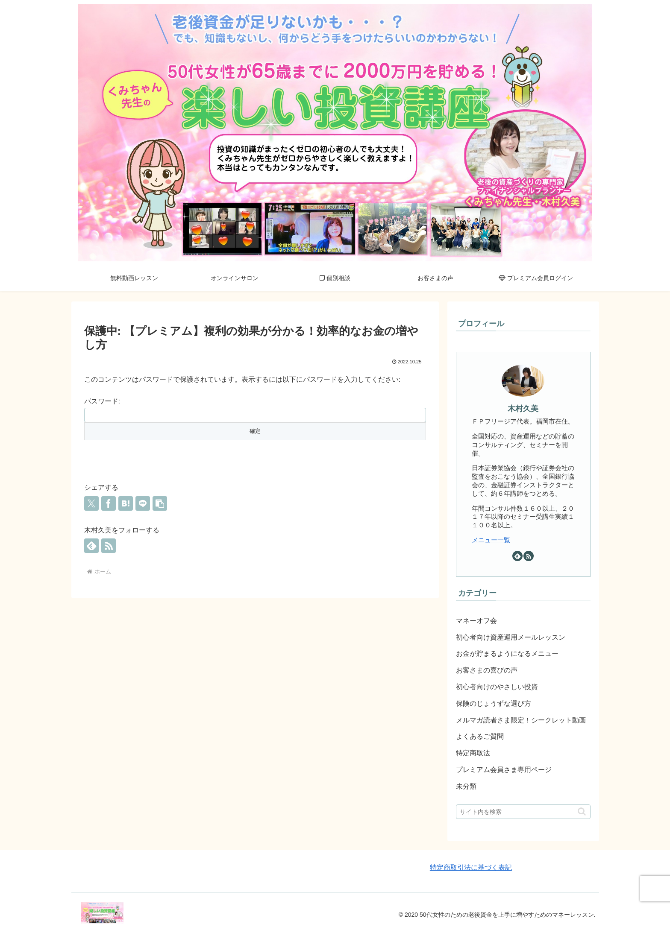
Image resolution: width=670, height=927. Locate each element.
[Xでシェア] (91, 503)
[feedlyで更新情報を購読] (91, 545)
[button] (160, 503)
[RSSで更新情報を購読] (108, 545)
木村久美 (523, 408)
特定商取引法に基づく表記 (471, 867)
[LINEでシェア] (142, 503)
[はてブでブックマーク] (125, 503)
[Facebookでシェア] (108, 503)
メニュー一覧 (491, 540)
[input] (523, 811)
